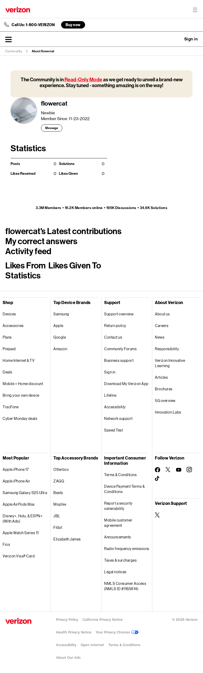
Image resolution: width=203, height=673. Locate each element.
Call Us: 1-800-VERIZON (33, 25)
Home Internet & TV (19, 360)
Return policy (115, 325)
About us (162, 314)
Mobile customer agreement (118, 523)
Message (51, 128)
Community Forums (120, 349)
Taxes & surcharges (120, 560)
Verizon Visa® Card (19, 556)
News (159, 337)
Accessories (13, 325)
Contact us (113, 337)
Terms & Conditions (120, 474)
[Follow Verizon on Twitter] (168, 469)
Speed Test (113, 430)
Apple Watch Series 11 (21, 532)
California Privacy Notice (102, 620)
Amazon (60, 349)
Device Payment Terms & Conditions (124, 489)
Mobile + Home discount (23, 383)
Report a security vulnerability (118, 506)
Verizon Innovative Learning (170, 363)
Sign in (110, 372)
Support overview (118, 314)
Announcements (117, 537)
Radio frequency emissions (126, 548)
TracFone (11, 407)
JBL (56, 516)
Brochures (164, 389)
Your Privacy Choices (117, 632)
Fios (6, 544)
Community (13, 51)
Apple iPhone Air (16, 481)
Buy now (73, 24)
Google (59, 337)
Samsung (61, 314)
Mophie (59, 504)
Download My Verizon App (126, 383)
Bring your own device (21, 395)
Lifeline (110, 395)
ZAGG (58, 481)
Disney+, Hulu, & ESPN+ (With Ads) (23, 518)
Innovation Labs (168, 412)
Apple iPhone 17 (16, 469)
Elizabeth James (67, 539)
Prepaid (9, 349)
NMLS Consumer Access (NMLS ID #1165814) (125, 586)
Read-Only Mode (83, 80)
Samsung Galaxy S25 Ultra (25, 492)
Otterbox (61, 469)
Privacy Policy (67, 620)
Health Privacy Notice (73, 632)
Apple (58, 325)
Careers (162, 325)
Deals (7, 372)
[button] (8, 39)
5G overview (165, 400)
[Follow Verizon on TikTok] (157, 478)
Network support (118, 418)
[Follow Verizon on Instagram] (189, 469)
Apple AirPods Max (19, 504)
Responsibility (167, 349)
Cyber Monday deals (20, 418)
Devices (9, 314)
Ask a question (177, 39)
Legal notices (115, 572)
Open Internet (92, 645)
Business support (118, 360)
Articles (161, 377)
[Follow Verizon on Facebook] (157, 469)
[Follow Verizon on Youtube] (178, 469)
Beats (58, 492)
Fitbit (57, 527)
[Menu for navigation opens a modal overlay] (195, 10)
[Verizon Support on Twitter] (157, 515)
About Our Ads (68, 658)
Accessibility (115, 407)
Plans (7, 337)
